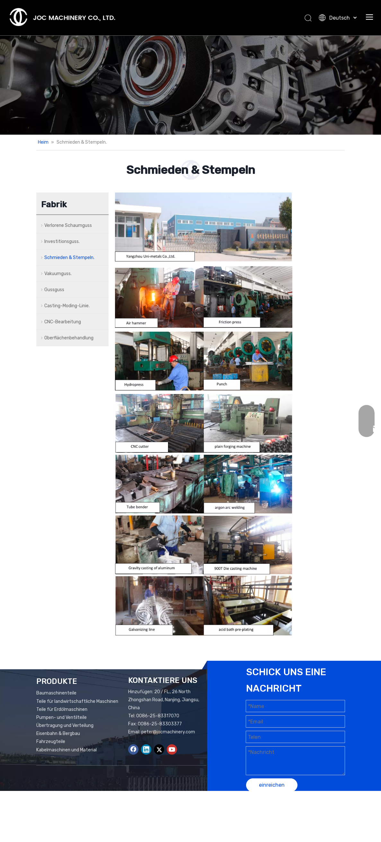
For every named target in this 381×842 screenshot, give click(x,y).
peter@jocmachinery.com (168, 732)
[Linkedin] (146, 749)
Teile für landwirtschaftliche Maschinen (77, 701)
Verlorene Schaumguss (68, 225)
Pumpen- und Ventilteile (61, 717)
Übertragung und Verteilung (64, 725)
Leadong (289, 818)
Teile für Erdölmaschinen (61, 709)
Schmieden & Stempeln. (69, 257)
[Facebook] (133, 749)
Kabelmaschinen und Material (66, 750)
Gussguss (54, 289)
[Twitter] (159, 749)
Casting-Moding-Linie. (67, 306)
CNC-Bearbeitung (62, 322)
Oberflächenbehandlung (68, 338)
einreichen (272, 785)
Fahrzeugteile (50, 741)
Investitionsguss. (62, 241)
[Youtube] (172, 749)
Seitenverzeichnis (317, 810)
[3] (203, 292)
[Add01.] (190, 85)
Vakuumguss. (58, 273)
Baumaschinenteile (56, 693)
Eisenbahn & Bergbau (58, 733)
